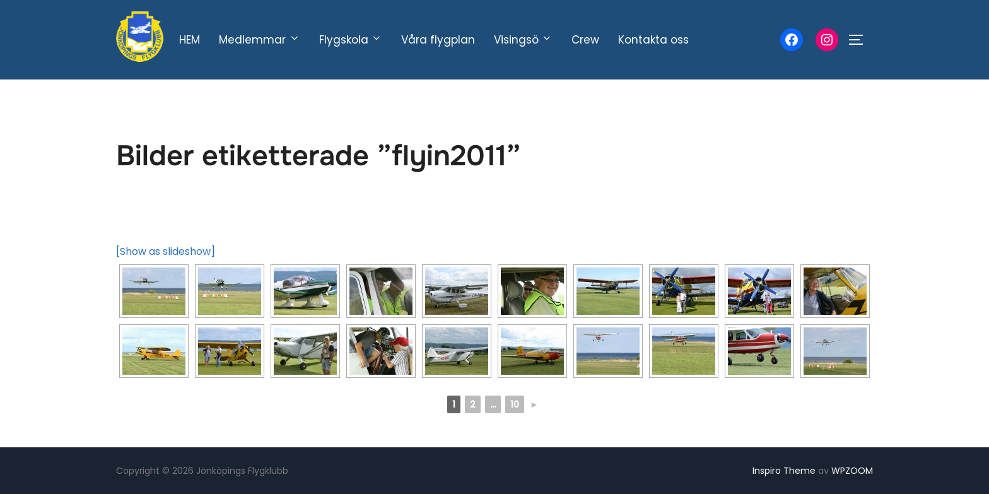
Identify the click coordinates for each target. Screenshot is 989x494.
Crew (585, 39)
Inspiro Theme (784, 470)
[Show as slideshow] (165, 251)
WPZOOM (852, 470)
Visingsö (523, 39)
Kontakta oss (653, 39)
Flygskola (350, 39)
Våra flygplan (438, 39)
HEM (189, 39)
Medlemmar (259, 39)
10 (514, 404)
